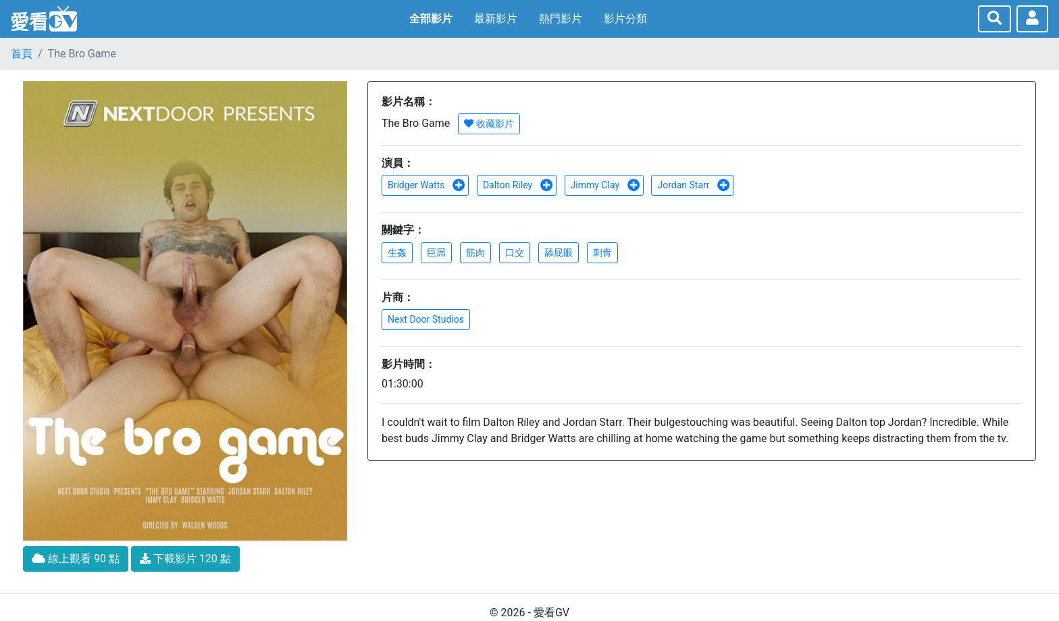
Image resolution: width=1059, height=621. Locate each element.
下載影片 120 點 (185, 558)
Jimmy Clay (605, 185)
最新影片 (495, 18)
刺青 (602, 252)
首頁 (21, 53)
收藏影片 (488, 123)
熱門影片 (560, 18)
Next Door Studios (426, 319)
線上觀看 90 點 (76, 558)
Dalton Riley (518, 185)
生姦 (397, 252)
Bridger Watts (426, 185)
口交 (514, 252)
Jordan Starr (693, 185)
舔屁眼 (558, 252)
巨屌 (436, 252)
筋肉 (475, 252)
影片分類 (625, 18)
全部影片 (431, 18)
